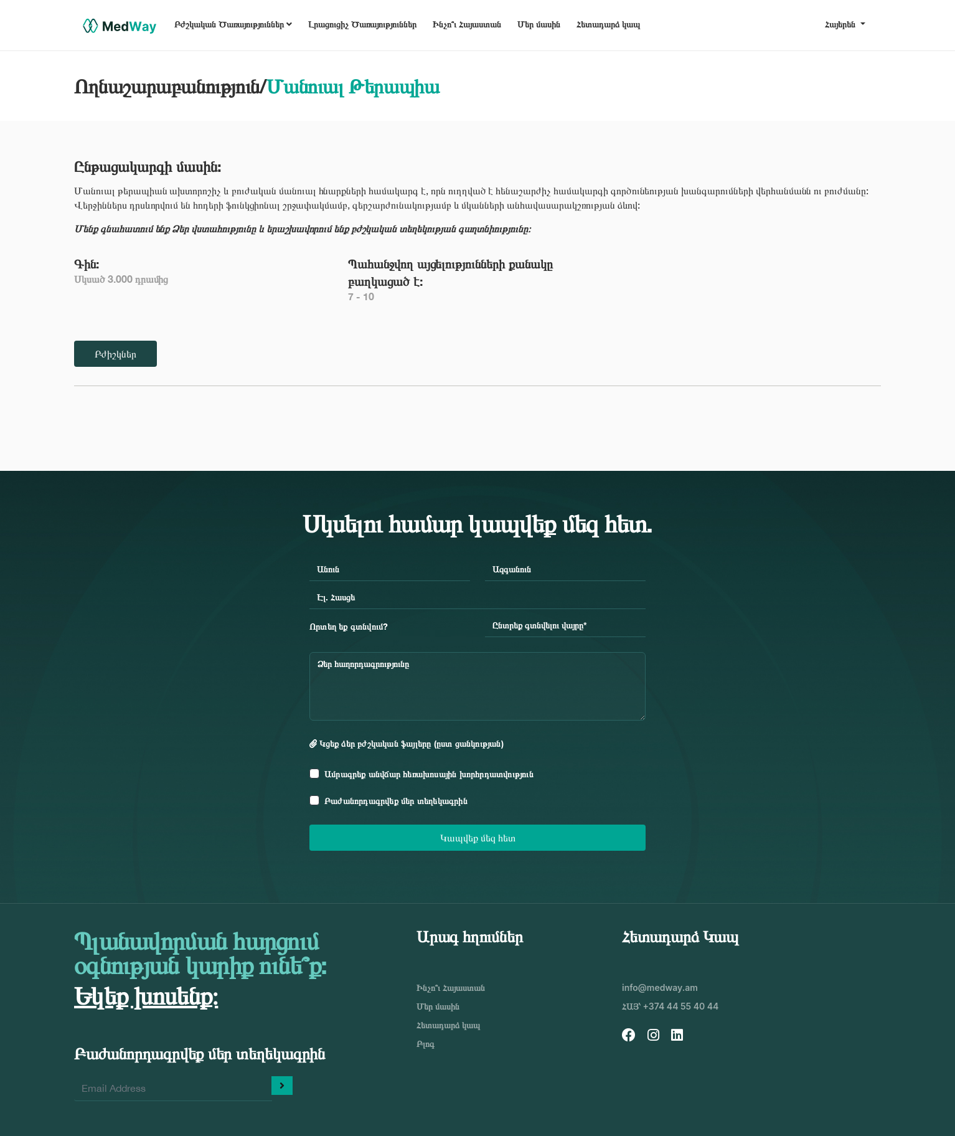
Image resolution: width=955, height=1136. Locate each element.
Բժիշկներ (115, 353)
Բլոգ (425, 1043)
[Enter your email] (173, 1088)
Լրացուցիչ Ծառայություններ (362, 24)
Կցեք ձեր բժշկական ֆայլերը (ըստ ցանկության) (406, 743)
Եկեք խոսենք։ (146, 995)
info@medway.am (660, 987)
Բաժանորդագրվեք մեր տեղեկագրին (396, 800)
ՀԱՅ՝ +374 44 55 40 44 (670, 1006)
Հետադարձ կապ (608, 24)
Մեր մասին (538, 24)
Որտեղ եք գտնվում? (348, 626)
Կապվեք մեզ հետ (477, 837)
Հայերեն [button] (841, 24)
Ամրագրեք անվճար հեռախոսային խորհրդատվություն (429, 774)
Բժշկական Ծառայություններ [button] (233, 24)
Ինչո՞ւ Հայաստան (467, 24)
